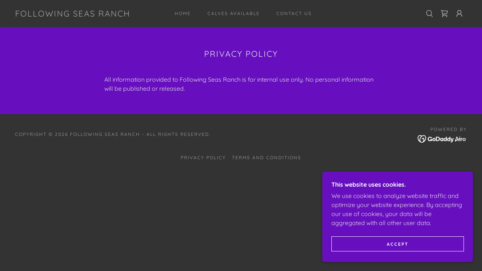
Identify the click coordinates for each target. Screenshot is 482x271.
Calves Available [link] (233, 13)
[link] (72, 14)
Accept (398, 244)
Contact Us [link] (294, 13)
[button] (459, 13)
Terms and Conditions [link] (266, 157)
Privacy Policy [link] (203, 157)
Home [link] (183, 13)
